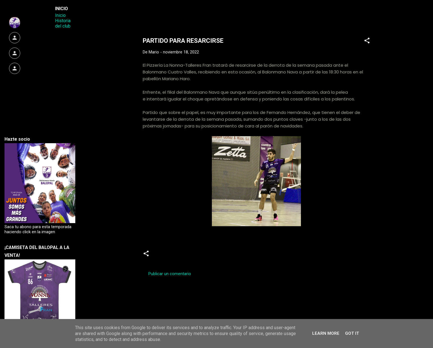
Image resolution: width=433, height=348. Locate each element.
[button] (367, 41)
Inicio (60, 15)
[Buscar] (378, 15)
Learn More (325, 333)
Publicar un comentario (169, 273)
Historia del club (63, 23)
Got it (352, 333)
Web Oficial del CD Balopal (185, 13)
